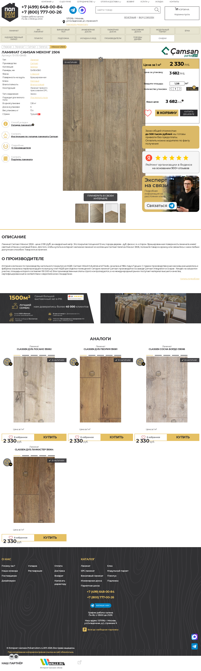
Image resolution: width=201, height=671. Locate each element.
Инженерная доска (91, 580)
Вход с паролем (146, 17)
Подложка (112, 580)
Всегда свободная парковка (103, 629)
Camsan (32, 46)
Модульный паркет (117, 570)
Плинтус (112, 575)
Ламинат (19, 46)
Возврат (130, 2)
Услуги (143, 2)
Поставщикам (9, 575)
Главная (7, 46)
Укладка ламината (21, 125)
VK (11, 658)
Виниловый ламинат (92, 575)
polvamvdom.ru (10, 12)
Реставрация (35, 570)
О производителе (21, 147)
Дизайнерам (8, 580)
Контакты (174, 2)
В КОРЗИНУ (167, 113)
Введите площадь (153, 83)
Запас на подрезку (192, 89)
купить (50, 437)
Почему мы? (8, 565)
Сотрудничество (85, 2)
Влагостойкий (37, 84)
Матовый (34, 81)
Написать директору (77, 24)
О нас (6, 559)
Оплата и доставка (110, 2)
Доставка (59, 570)
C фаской (34, 74)
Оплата (58, 565)
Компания (46, 2)
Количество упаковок (155, 89)
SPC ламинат (88, 570)
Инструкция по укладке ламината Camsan (34, 136)
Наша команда (10, 570)
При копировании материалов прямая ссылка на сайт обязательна (40, 652)
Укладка (159, 2)
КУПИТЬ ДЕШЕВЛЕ (188, 112)
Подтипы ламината (22, 159)
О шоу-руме (65, 2)
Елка (109, 565)
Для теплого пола (39, 97)
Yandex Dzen (16, 658)
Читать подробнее (189, 278)
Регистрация (130, 17)
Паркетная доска (90, 585)
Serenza (43, 46)
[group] (104, 125)
